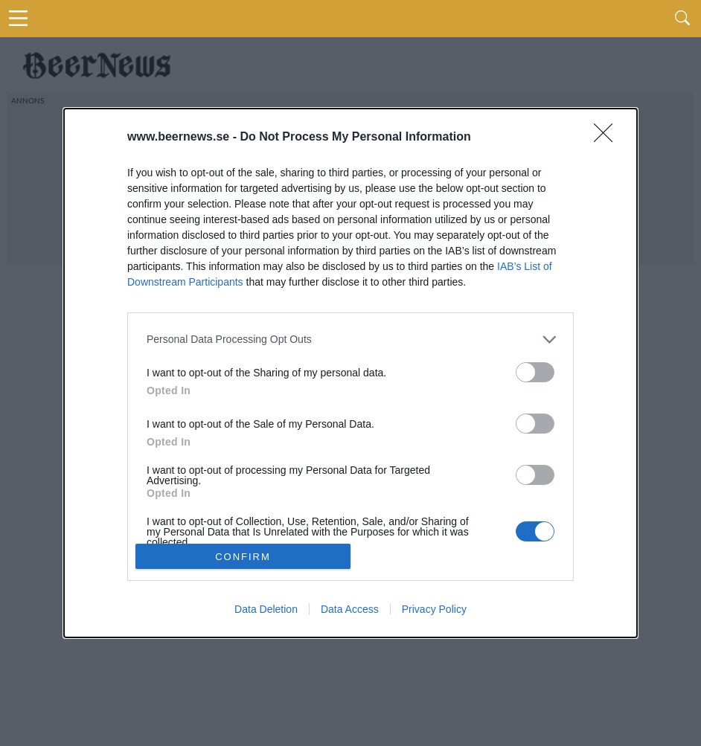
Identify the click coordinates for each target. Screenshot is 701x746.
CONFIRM (243, 556)
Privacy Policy (434, 609)
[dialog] (350, 373)
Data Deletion (266, 609)
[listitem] (350, 339)
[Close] (608, 137)
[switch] (535, 372)
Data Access (350, 609)
